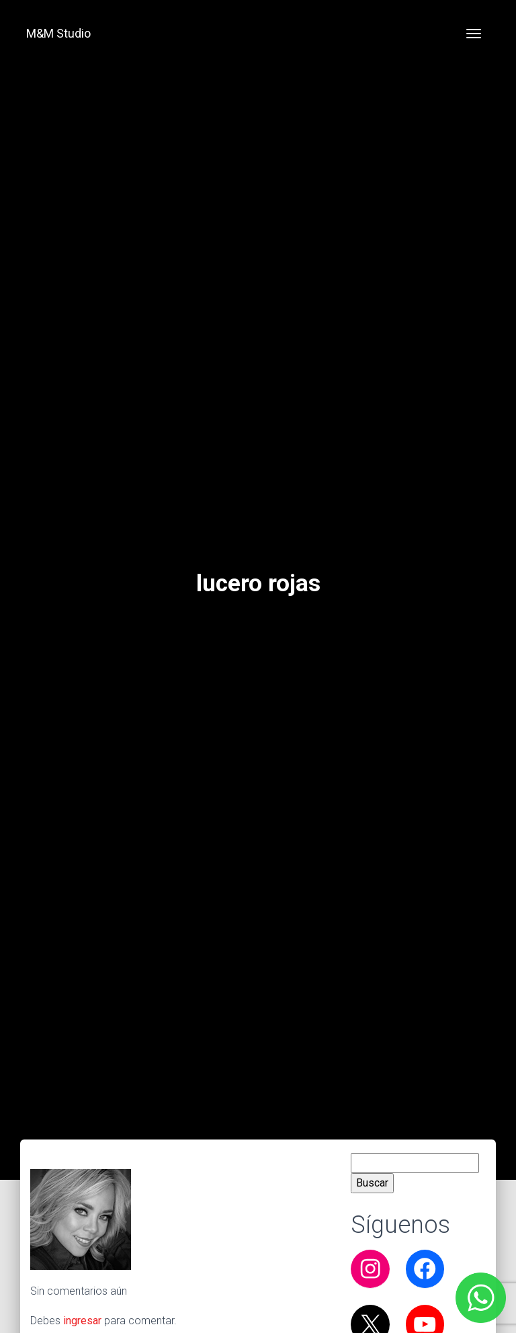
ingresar (82, 1320)
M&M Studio (58, 33)
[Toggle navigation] (474, 34)
